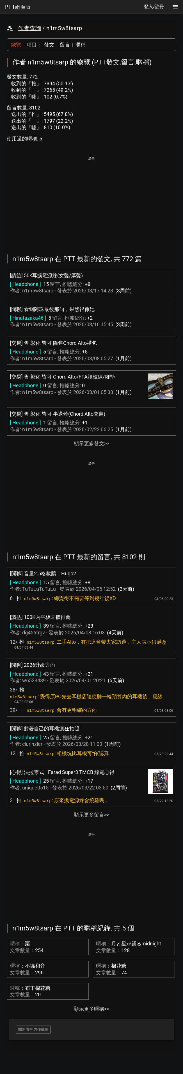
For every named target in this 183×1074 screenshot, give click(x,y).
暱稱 (81, 45)
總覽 (16, 45)
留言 (65, 45)
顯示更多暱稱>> (91, 1009)
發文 (49, 45)
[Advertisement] (91, 201)
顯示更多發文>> (91, 443)
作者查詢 (29, 28)
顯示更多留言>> (91, 815)
